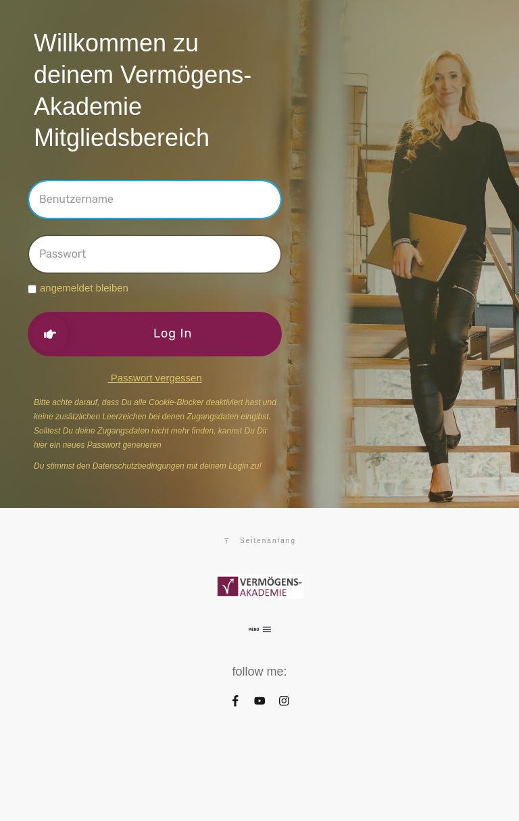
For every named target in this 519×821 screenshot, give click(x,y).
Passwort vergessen (155, 377)
